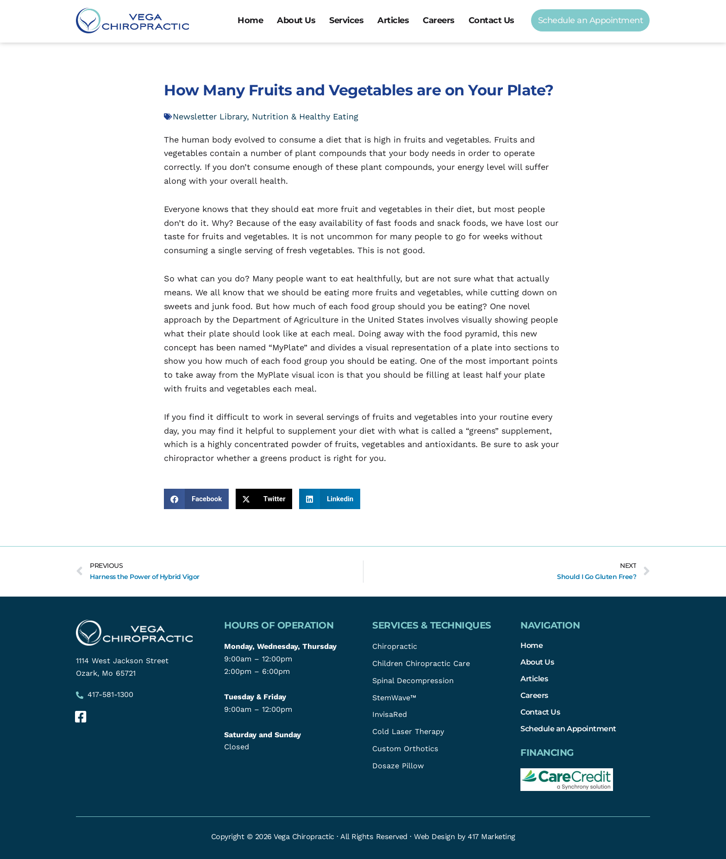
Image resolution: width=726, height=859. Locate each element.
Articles (393, 20)
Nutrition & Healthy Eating (305, 116)
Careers (439, 20)
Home (250, 20)
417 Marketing (491, 836)
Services (346, 20)
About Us (296, 20)
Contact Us (491, 20)
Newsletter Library (210, 116)
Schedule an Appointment (568, 728)
